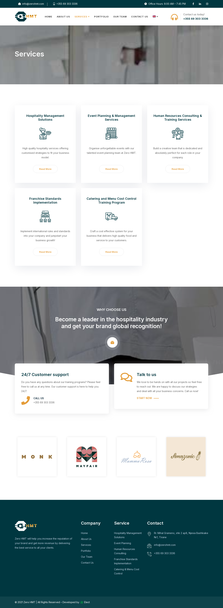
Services (81, 16)
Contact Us (139, 16)
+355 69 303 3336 (65, 3)
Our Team (120, 16)
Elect (85, 602)
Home (48, 16)
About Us (63, 16)
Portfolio (101, 16)
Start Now (144, 398)
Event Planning (122, 543)
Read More (45, 169)
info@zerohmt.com (31, 3)
